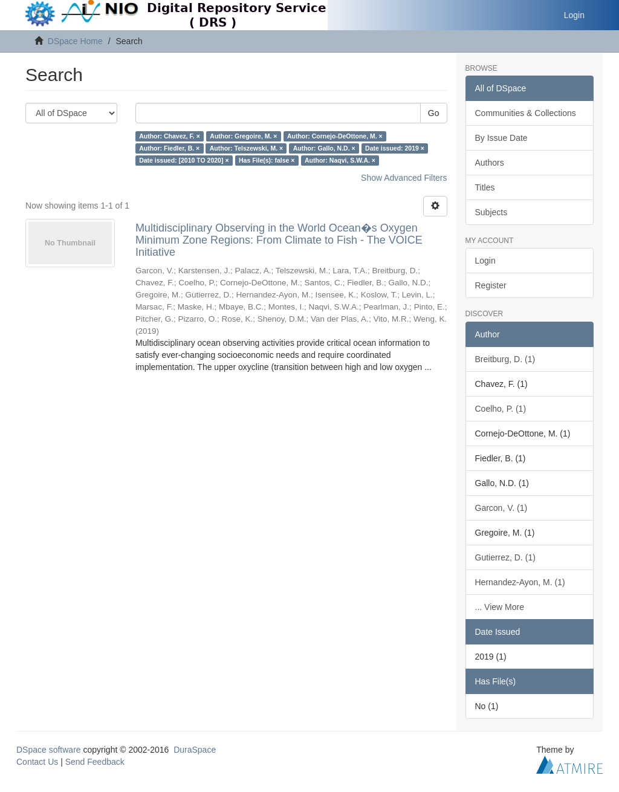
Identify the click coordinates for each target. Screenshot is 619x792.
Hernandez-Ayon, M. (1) (520, 582)
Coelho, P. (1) (501, 409)
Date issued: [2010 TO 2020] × (183, 160)
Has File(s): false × (267, 160)
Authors (489, 162)
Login (485, 260)
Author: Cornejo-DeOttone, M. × (335, 136)
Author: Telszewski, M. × (246, 148)
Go (433, 113)
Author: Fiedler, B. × (169, 148)
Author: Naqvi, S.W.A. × (340, 160)
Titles (485, 187)
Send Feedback (95, 762)
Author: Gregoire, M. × (243, 136)
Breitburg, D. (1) (505, 359)
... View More (499, 607)
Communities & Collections (525, 113)
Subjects (491, 212)
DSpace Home (75, 41)
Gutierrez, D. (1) (505, 557)
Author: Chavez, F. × (169, 136)
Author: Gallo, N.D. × (324, 148)
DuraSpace (194, 750)
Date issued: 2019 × (394, 148)
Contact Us (37, 762)
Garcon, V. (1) (501, 508)
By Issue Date (501, 138)
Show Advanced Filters (404, 178)
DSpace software (48, 750)
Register (491, 285)
